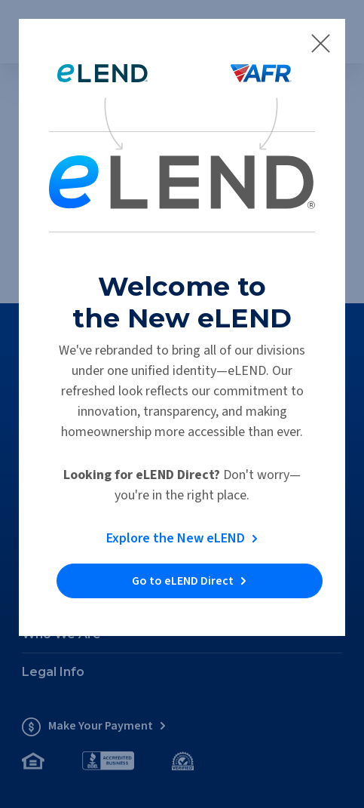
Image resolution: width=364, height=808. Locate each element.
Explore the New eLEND (175, 538)
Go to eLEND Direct (183, 581)
